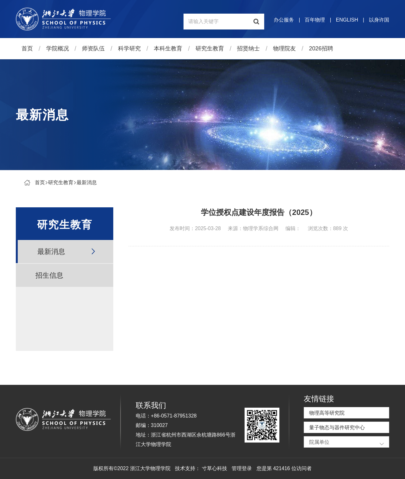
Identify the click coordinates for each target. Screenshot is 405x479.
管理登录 (242, 468)
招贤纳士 (248, 48)
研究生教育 (210, 48)
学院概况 (57, 48)
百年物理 (315, 20)
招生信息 (49, 275)
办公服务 (284, 20)
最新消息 (87, 182)
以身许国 (379, 20)
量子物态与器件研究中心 (337, 427)
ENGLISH (347, 20)
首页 (27, 48)
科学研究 (129, 48)
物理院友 (284, 48)
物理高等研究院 (327, 413)
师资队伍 (93, 48)
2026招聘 (321, 48)
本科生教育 (168, 48)
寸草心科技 (214, 468)
